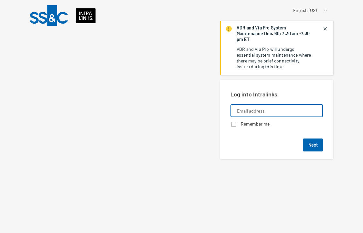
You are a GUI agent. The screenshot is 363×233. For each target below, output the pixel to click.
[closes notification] (325, 29)
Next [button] (313, 145)
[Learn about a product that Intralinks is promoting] (106, 75)
